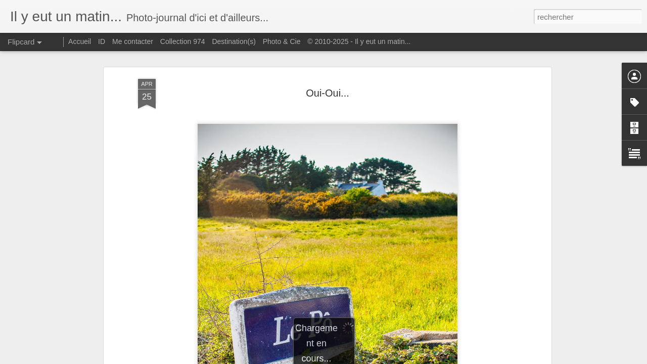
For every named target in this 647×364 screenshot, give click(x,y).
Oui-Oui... (327, 93)
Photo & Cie (282, 41)
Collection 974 (182, 41)
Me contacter (132, 41)
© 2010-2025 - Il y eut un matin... (358, 41)
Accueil (79, 41)
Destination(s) (233, 41)
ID (101, 41)
